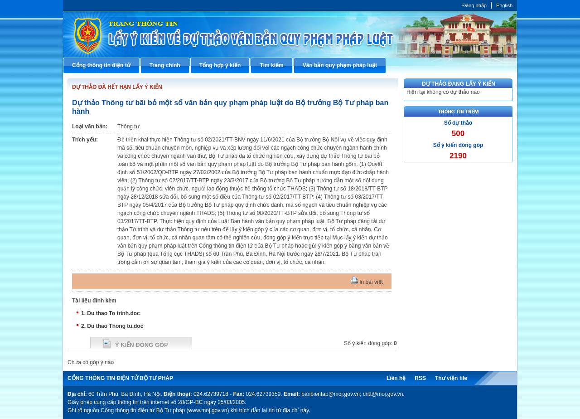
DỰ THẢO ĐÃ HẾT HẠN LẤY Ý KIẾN (117, 87)
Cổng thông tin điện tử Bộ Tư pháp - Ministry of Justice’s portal (290, 34)
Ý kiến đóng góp (141, 344)
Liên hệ (396, 378)
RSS (420, 378)
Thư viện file (451, 378)
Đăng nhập (474, 5)
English (504, 5)
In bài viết (367, 282)
